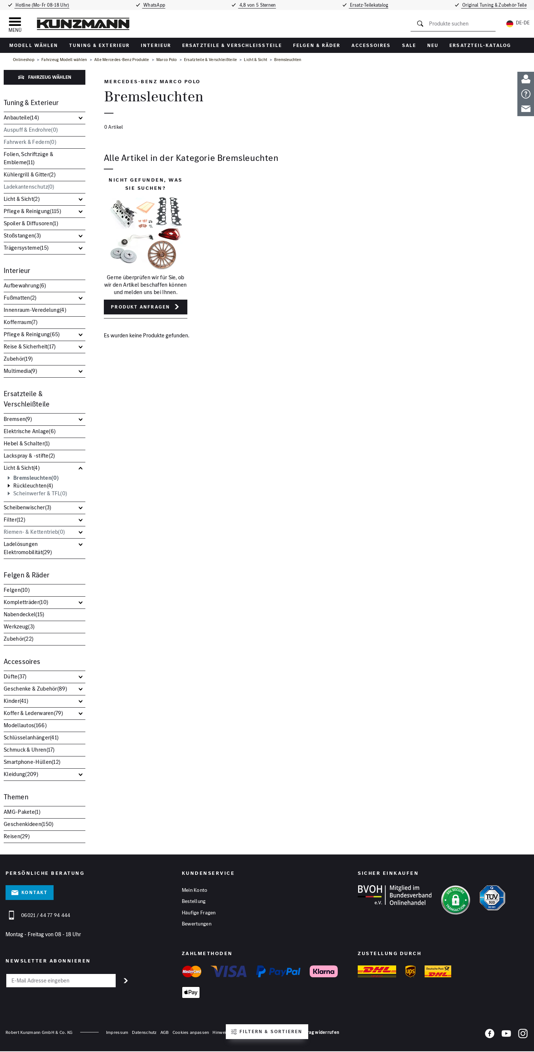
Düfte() (15, 676)
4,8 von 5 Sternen (257, 5)
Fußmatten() (20, 297)
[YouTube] (506, 1036)
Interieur (156, 45)
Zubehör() (18, 359)
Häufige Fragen (199, 913)
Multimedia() (20, 371)
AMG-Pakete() (22, 812)
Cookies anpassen (191, 1033)
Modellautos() (25, 725)
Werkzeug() (19, 626)
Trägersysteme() (26, 248)
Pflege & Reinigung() (32, 211)
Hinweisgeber (226, 1033)
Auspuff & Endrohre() (31, 130)
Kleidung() (21, 774)
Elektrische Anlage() (29, 431)
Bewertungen (196, 924)
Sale (409, 45)
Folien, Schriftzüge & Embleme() (28, 158)
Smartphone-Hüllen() (32, 762)
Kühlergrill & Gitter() (29, 174)
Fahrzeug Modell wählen (64, 60)
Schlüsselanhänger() (31, 737)
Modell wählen (33, 45)
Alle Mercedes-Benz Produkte (121, 60)
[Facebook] (489, 1036)
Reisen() (17, 836)
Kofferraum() (20, 322)
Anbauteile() (21, 117)
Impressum (117, 1033)
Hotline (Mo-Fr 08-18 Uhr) (41, 5)
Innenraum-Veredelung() (35, 310)
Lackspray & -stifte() (29, 455)
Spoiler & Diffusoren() (31, 223)
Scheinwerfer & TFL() (40, 493)
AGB (164, 1033)
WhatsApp (153, 5)
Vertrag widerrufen (318, 1033)
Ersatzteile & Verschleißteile (232, 45)
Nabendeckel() (24, 614)
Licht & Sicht (255, 60)
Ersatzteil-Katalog (480, 45)
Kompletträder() (26, 602)
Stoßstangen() (22, 235)
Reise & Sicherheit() (30, 346)
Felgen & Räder (316, 45)
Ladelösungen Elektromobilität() (28, 548)
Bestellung (194, 902)
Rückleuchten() (33, 485)
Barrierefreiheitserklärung (269, 1033)
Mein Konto (195, 890)
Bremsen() (18, 419)
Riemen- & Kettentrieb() (34, 532)
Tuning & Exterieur (99, 45)
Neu (432, 45)
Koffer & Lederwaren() (33, 713)
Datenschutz (144, 1033)
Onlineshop (23, 60)
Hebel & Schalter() (27, 443)
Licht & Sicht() (22, 199)
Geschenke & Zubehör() (35, 688)
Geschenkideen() (28, 824)
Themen (16, 797)
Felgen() (17, 590)
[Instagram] (522, 1036)
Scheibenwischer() (27, 507)
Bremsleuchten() (36, 478)
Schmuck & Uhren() (29, 749)
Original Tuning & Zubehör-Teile (495, 5)
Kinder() (16, 701)
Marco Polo (166, 60)
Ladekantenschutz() (29, 186)
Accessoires (371, 45)
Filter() (14, 519)
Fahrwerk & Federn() (30, 142)
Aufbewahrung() (25, 285)
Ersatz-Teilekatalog (370, 5)
